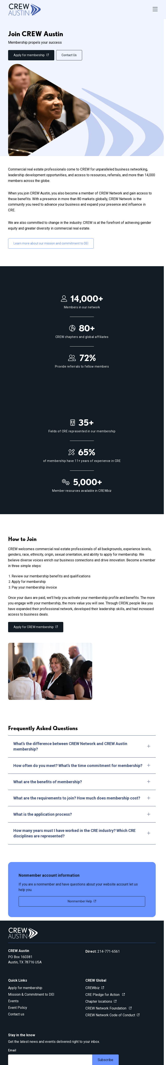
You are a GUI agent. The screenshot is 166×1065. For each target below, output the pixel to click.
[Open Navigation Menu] (155, 9)
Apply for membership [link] (29, 55)
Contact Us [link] (69, 55)
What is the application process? (81, 814)
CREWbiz (92, 988)
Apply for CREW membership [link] (34, 627)
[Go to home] (24, 10)
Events (13, 1001)
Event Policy (17, 1008)
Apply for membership (25, 988)
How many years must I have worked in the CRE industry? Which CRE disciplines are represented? (81, 833)
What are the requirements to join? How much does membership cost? (81, 798)
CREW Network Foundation (106, 1008)
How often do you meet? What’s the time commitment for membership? (81, 765)
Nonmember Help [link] (80, 901)
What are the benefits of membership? (81, 781)
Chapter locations (98, 1001)
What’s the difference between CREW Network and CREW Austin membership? (81, 746)
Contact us (16, 1014)
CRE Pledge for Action (102, 995)
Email (12, 1050)
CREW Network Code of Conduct (110, 1015)
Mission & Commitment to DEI (31, 994)
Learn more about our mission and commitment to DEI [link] (51, 243)
